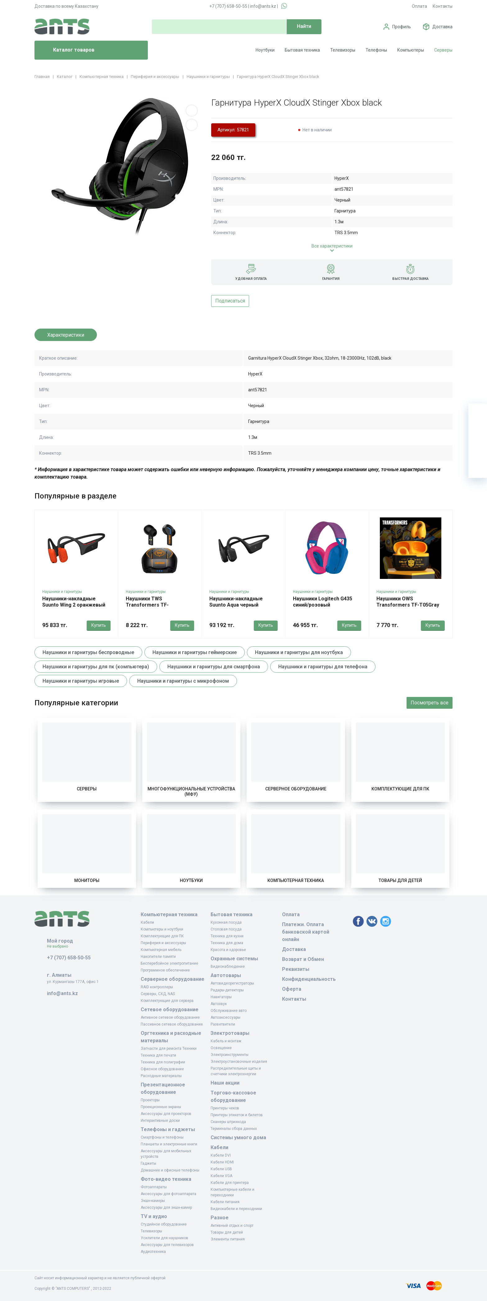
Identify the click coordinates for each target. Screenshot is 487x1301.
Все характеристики (332, 245)
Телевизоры (342, 50)
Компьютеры (410, 50)
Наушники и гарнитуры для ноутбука (299, 652)
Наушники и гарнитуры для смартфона (213, 667)
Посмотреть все (429, 703)
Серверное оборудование (295, 788)
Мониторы (86, 880)
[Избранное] (477, 431)
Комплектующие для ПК (400, 788)
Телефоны (376, 50)
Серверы (443, 50)
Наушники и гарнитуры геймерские (194, 652)
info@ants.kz (263, 6)
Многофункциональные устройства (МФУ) (191, 791)
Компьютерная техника (295, 880)
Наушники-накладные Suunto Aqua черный (236, 602)
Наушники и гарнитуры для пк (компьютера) (96, 667)
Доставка (442, 26)
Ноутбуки (265, 50)
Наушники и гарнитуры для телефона (322, 667)
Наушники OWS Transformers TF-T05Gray (407, 602)
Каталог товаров (66, 50)
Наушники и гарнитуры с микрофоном (183, 681)
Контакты (443, 6)
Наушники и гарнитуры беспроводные (88, 652)
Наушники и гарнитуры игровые (81, 681)
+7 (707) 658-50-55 (228, 6)
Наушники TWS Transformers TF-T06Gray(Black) (147, 605)
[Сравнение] (477, 450)
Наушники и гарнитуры (62, 591)
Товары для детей (400, 880)
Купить (98, 625)
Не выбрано (60, 946)
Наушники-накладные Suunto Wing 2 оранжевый (73, 602)
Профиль (401, 26)
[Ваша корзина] (477, 412)
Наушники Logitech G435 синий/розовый (322, 602)
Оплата (419, 6)
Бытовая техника (302, 50)
